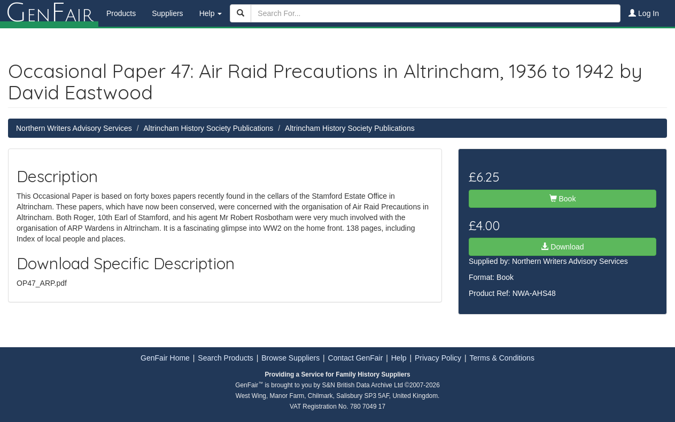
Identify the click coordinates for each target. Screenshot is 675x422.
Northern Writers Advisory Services (74, 128)
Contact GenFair (355, 358)
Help (399, 358)
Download (562, 247)
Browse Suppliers (290, 358)
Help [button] (210, 13)
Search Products (225, 358)
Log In (644, 13)
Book (562, 198)
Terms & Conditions (502, 358)
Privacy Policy (438, 358)
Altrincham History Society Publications (208, 128)
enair (49, 13)
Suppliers (167, 13)
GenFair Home (165, 358)
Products (121, 13)
